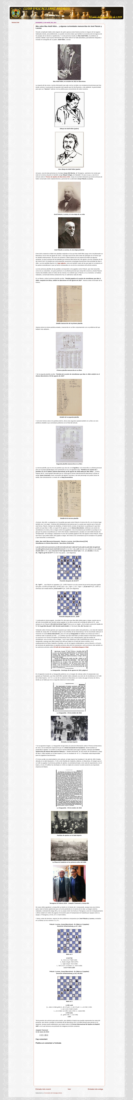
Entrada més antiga (95, 1089)
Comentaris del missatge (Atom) (53, 1093)
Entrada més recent (43, 1089)
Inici (69, 1089)
